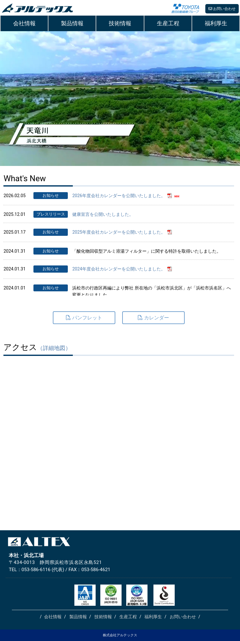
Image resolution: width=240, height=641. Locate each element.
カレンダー (153, 318)
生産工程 (168, 23)
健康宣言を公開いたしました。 (102, 214)
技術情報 (120, 23)
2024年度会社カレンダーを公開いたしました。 (118, 268)
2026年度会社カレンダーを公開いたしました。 (118, 195)
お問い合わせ (222, 9)
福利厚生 (215, 23)
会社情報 (24, 23)
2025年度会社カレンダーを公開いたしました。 (118, 232)
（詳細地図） (54, 348)
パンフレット (84, 318)
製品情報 (72, 23)
